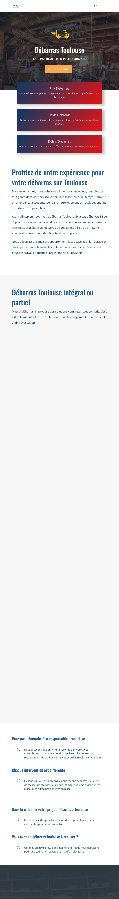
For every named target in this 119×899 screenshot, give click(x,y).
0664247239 (58, 68)
